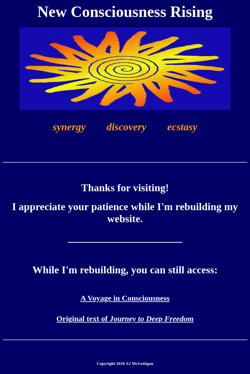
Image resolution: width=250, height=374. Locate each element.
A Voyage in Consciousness (125, 298)
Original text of (124, 318)
